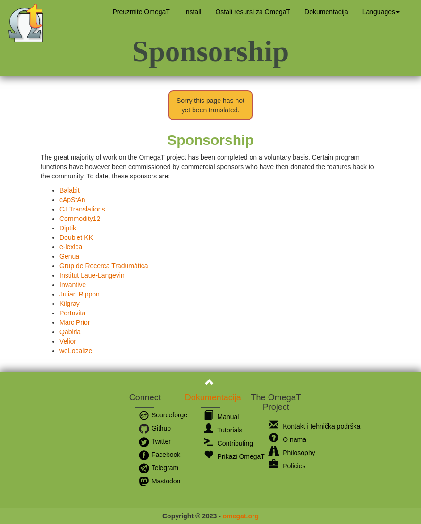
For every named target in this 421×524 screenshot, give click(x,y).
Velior (67, 341)
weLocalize (75, 351)
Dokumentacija (326, 12)
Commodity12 (79, 218)
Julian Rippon (79, 294)
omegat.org (241, 516)
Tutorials (223, 430)
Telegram (158, 468)
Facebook (159, 454)
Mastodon (159, 481)
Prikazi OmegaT (234, 456)
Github (154, 428)
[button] (381, 12)
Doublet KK (76, 237)
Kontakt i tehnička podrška (314, 426)
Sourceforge (162, 415)
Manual (221, 417)
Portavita (72, 313)
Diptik (67, 228)
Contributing (228, 443)
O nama (287, 439)
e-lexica (70, 247)
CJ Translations (82, 209)
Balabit (69, 190)
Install (193, 12)
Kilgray (69, 303)
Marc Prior (74, 322)
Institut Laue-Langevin (92, 275)
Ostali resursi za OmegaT (252, 12)
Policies (287, 466)
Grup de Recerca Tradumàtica (103, 266)
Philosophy (292, 452)
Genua (69, 256)
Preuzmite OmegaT (140, 12)
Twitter (154, 441)
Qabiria (70, 332)
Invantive (72, 284)
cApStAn (72, 199)
